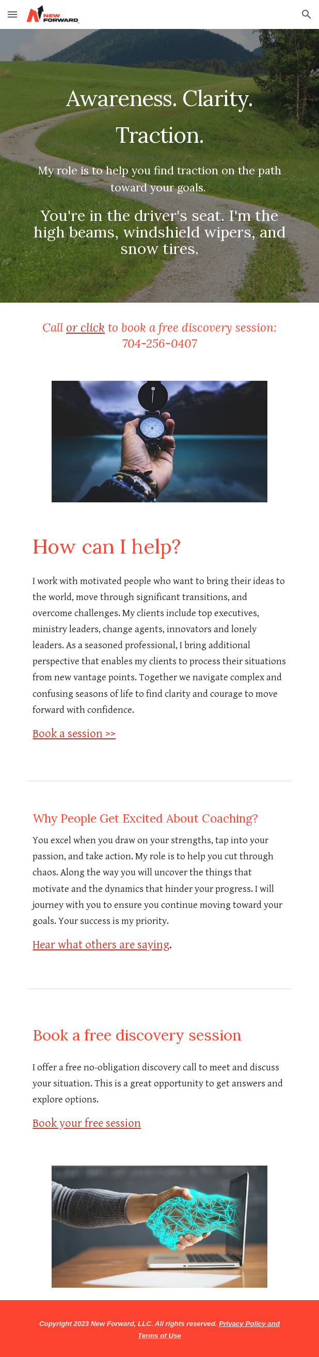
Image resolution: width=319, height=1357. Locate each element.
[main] (159, 165)
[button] (12, 14)
